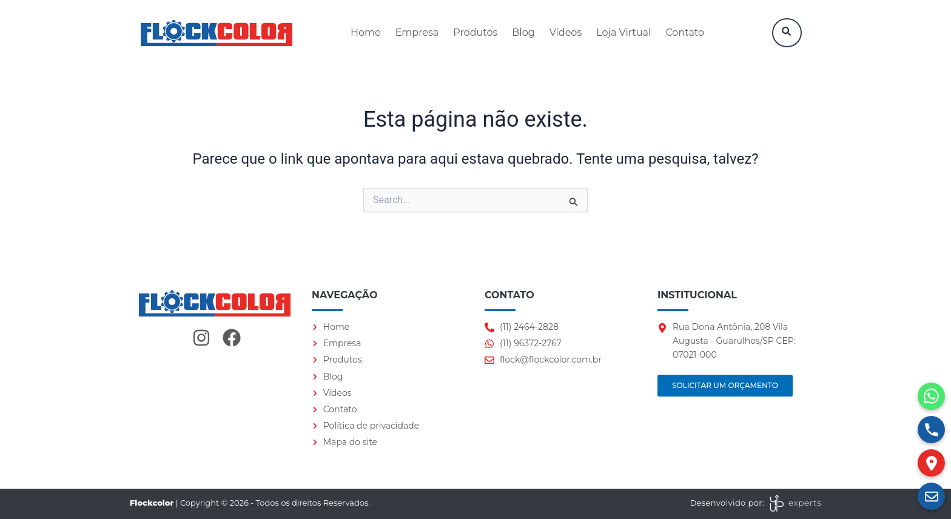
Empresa (417, 32)
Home (366, 32)
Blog (523, 32)
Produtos (475, 32)
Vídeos (565, 32)
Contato (684, 32)
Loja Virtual (623, 32)
